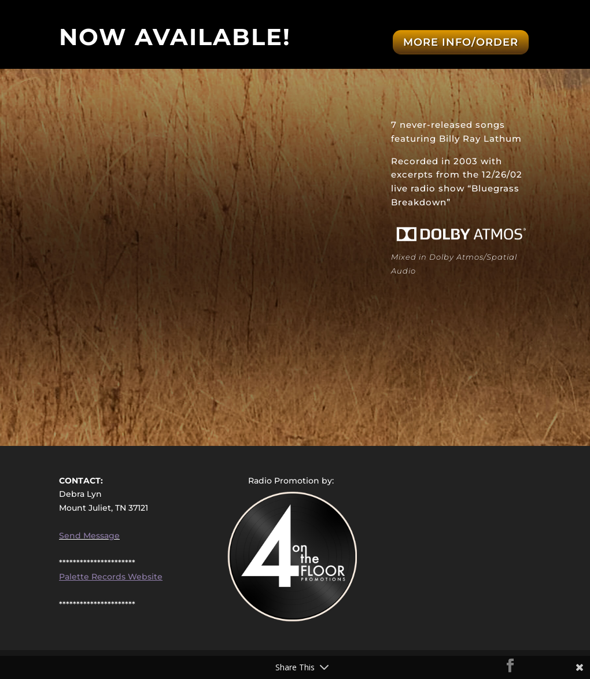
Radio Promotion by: (291, 480)
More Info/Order (460, 42)
